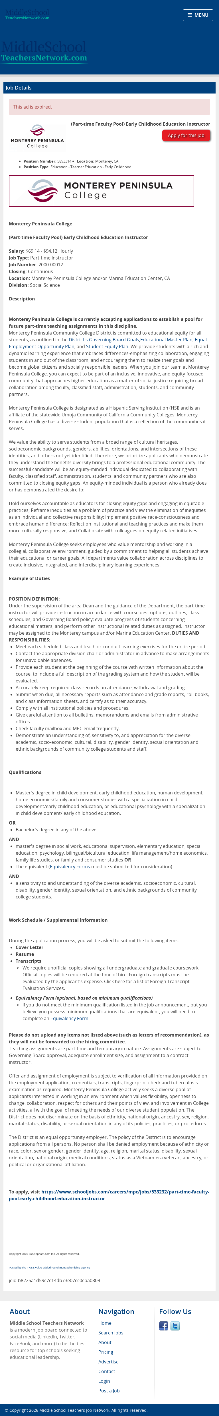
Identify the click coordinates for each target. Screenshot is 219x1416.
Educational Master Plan (166, 340)
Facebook (163, 1325)
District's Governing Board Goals (104, 340)
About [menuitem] (104, 1342)
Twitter (175, 1325)
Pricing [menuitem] (105, 1352)
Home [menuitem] (104, 1323)
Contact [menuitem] (106, 1371)
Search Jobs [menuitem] (110, 1333)
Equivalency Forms (70, 866)
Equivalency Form (69, 1018)
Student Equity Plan (107, 346)
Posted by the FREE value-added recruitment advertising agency (49, 1267)
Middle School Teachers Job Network (74, 1410)
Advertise (108, 1362)
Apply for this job (186, 135)
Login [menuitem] (104, 1381)
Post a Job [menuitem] (109, 1391)
